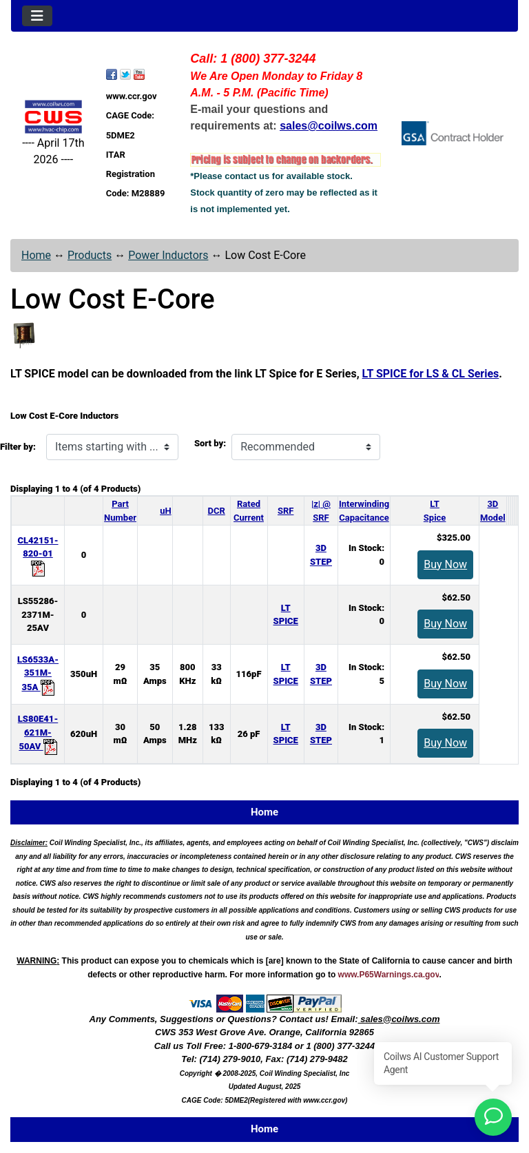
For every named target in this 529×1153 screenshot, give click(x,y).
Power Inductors (168, 255)
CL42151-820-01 (37, 554)
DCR (216, 511)
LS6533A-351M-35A (38, 673)
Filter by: (18, 447)
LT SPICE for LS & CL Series (430, 373)
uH (165, 511)
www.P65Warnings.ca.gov (388, 974)
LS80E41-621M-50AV (38, 732)
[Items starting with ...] (112, 447)
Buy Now (445, 564)
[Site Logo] (53, 116)
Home (36, 255)
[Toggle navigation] (37, 16)
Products (90, 255)
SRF (285, 511)
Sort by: (210, 443)
